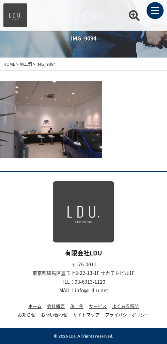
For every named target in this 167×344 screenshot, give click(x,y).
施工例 (77, 306)
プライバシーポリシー (127, 314)
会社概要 (56, 306)
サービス (98, 306)
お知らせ (26, 314)
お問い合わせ (54, 314)
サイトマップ (86, 314)
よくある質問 (125, 306)
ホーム (35, 306)
